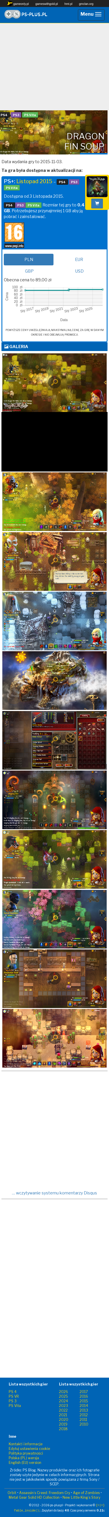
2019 (63, 1424)
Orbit (12, 1493)
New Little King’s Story (81, 1497)
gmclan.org (86, 4)
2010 (84, 1424)
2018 (63, 1429)
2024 (63, 1401)
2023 (63, 1405)
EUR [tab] (79, 259)
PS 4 (13, 1392)
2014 (84, 1405)
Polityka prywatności (26, 1453)
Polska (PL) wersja (24, 1458)
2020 (63, 1419)
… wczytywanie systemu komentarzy (54, 1192)
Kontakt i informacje (25, 1444)
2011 (83, 1419)
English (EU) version (25, 1462)
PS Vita (15, 1405)
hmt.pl (68, 4)
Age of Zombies (86, 1493)
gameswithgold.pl (46, 4)
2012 (84, 1415)
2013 (84, 1410)
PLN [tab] (28, 259)
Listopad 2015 (34, 181)
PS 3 (13, 1401)
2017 (84, 1392)
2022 (63, 1410)
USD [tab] (79, 271)
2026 (63, 1392)
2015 (84, 1401)
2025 (63, 1396)
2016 (84, 1396)
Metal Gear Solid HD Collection (34, 1497)
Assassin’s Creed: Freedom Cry (44, 1493)
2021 (63, 1415)
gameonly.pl (18, 3)
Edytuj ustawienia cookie (29, 1448)
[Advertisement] (54, 66)
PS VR (14, 1396)
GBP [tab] (29, 271)
